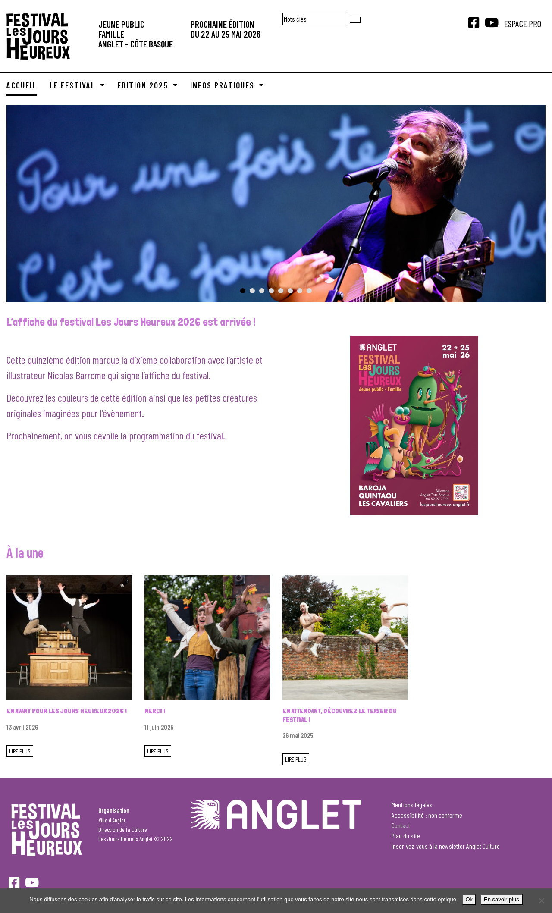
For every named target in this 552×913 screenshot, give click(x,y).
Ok (469, 899)
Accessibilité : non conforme (427, 815)
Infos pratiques (223, 85)
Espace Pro (522, 23)
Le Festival (74, 85)
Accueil (21, 85)
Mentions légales (412, 804)
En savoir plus (501, 899)
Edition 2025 (144, 85)
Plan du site (406, 835)
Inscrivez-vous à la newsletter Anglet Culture (446, 846)
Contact (401, 825)
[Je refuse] (541, 900)
